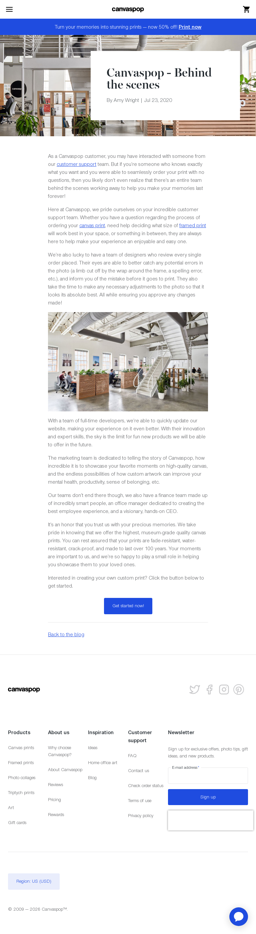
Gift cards (17, 822)
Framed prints (21, 762)
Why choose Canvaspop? (60, 751)
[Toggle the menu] (9, 9)
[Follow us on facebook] (209, 689)
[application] (238, 916)
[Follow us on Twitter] (194, 689)
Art (11, 807)
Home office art (102, 762)
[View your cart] (246, 9)
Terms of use (139, 800)
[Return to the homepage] (128, 9)
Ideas (92, 747)
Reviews (55, 784)
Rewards (56, 814)
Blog (92, 777)
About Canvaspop (65, 769)
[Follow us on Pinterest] (238, 689)
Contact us (138, 770)
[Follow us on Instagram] (224, 689)
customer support (76, 164)
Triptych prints (21, 792)
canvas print (92, 225)
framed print (192, 225)
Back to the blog (66, 634)
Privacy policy (140, 815)
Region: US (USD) (33, 881)
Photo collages (21, 777)
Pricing (54, 799)
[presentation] (210, 820)
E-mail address (186, 767)
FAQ (132, 755)
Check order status (145, 785)
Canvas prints (21, 747)
